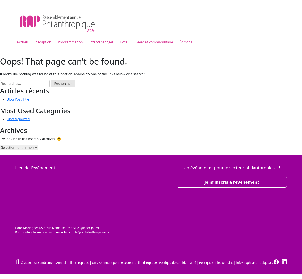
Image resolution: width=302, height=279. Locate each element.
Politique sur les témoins (216, 263)
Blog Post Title (18, 99)
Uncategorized (18, 119)
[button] (17, 263)
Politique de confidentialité (177, 263)
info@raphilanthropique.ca (254, 263)
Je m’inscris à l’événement (231, 182)
